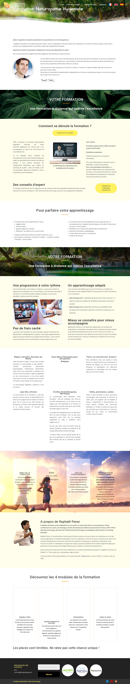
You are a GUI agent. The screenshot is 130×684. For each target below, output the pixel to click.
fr (110, 6)
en (116, 6)
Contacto (102, 5)
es (122, 6)
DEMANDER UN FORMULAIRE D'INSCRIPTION (106, 188)
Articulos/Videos (73, 5)
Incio (62, 5)
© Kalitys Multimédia (20, 681)
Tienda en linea (90, 5)
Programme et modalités (65, 133)
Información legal (34, 681)
